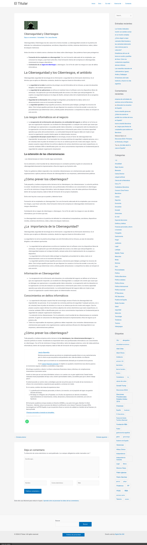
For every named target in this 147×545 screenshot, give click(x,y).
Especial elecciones (121, 223)
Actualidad (41, 37)
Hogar (117, 243)
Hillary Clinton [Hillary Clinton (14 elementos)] (120, 452)
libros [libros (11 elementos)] (125, 467)
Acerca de (117, 3)
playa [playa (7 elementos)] (124, 484)
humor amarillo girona (122, 111)
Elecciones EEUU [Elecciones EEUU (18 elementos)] (122, 393)
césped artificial (120, 180)
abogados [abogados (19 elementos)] (126, 343)
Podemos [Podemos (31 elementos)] (119, 489)
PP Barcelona (119, 296)
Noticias (117, 266)
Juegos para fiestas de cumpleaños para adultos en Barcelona (123, 130)
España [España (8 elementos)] (118, 413)
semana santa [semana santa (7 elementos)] (120, 498)
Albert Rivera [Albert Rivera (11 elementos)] (120, 356)
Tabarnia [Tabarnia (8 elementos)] (119, 502)
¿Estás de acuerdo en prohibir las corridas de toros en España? (122, 117)
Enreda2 (117, 213)
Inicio (93, 3)
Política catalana (120, 283)
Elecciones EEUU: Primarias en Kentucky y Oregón (123, 142)
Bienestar (118, 173)
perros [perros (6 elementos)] (118, 484)
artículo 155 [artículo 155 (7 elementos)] (119, 364)
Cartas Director (120, 177)
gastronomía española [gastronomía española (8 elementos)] (123, 436)
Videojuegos (119, 330)
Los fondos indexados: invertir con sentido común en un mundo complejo (124, 32)
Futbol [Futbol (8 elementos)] (118, 432)
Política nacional (120, 293)
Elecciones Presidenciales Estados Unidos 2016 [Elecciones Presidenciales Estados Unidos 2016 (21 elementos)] (121, 401)
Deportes (118, 203)
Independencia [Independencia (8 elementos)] (120, 456)
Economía (118, 206)
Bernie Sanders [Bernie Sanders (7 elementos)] (120, 372)
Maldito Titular (119, 256)
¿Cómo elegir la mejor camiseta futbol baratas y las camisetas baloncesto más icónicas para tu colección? (123, 44)
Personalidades (120, 273)
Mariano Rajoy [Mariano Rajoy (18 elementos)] (121, 471)
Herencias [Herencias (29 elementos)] (120, 448)
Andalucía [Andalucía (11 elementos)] (119, 360)
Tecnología (118, 320)
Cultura (117, 200)
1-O (116, 163)
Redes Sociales (120, 306)
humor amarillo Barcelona (123, 124)
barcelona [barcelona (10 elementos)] (119, 368)
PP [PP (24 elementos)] (128, 489)
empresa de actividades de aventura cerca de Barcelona (124, 102)
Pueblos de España (121, 303)
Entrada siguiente (102, 437)
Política (117, 276)
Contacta (128, 3)
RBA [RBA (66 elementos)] (126, 494)
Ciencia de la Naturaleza (123, 183)
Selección (118, 316)
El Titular (21, 3)
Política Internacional (122, 289)
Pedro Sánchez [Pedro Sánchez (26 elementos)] (121, 480)
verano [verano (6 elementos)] (127, 502)
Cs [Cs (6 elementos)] (128, 380)
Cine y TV (118, 187)
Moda (117, 263)
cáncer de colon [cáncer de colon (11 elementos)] (121, 384)
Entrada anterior (21, 437)
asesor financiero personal (50, 364)
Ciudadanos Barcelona (122, 190)
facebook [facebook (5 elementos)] (126, 413)
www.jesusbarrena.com (33, 416)
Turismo (117, 326)
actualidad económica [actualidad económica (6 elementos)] (122, 347)
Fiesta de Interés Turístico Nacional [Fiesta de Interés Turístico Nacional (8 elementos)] (121, 422)
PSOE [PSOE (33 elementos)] (118, 494)
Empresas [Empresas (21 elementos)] (119, 409)
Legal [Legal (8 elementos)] (118, 467)
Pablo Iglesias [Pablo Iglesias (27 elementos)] (121, 476)
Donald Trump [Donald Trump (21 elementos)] (121, 389)
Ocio (99, 3)
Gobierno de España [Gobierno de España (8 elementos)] (122, 444)
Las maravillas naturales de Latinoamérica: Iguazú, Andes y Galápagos (123, 72)
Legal (117, 249)
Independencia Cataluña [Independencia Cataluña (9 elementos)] (120, 462)
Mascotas (118, 259)
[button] (73, 537)
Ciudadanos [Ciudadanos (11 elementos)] (120, 380)
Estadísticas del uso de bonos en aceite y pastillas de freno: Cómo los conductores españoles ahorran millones (123, 59)
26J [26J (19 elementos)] (117, 343)
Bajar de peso (119, 170)
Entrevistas (118, 216)
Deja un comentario (30, 37)
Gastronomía (119, 239)
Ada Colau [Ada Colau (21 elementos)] (120, 352)
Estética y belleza (120, 226)
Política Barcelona (121, 280)
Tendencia (118, 323)
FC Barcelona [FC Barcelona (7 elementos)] (120, 417)
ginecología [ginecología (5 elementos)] (126, 440)
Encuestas (118, 210)
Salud (117, 309)
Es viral (107, 3)
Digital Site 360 (119, 536)
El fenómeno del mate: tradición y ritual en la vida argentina (123, 81)
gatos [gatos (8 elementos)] (118, 440)
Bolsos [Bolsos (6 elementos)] (118, 376)
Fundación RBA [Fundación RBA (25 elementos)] (121, 427)
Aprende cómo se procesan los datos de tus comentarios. (62, 502)
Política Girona (120, 286)
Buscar (57, 522)
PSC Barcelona (120, 299)
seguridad (118, 313)
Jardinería (118, 246)
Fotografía (118, 236)
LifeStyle (118, 253)
